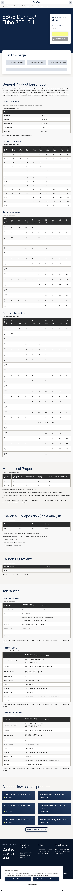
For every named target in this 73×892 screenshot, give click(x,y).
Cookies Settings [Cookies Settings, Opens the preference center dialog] (32, 884)
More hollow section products (36, 829)
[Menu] (70, 2)
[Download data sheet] (60, 34)
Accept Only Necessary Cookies (46, 879)
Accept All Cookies (18, 879)
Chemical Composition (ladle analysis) (58, 62)
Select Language (57, 25)
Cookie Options (66, 885)
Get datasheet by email (59, 39)
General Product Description (15, 62)
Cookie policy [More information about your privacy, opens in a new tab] (44, 875)
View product (8, 797)
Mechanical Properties (36, 62)
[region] (32, 878)
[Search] (2, 2)
